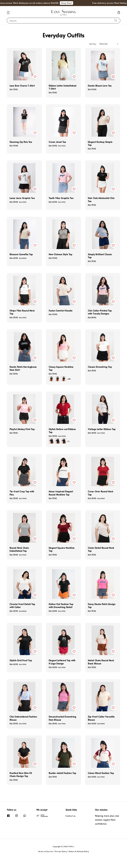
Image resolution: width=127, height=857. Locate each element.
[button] (8, 13)
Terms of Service (45, 851)
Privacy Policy (61, 851)
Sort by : (93, 44)
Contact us (71, 816)
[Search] (115, 20)
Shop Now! (70, 2)
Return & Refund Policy (79, 851)
